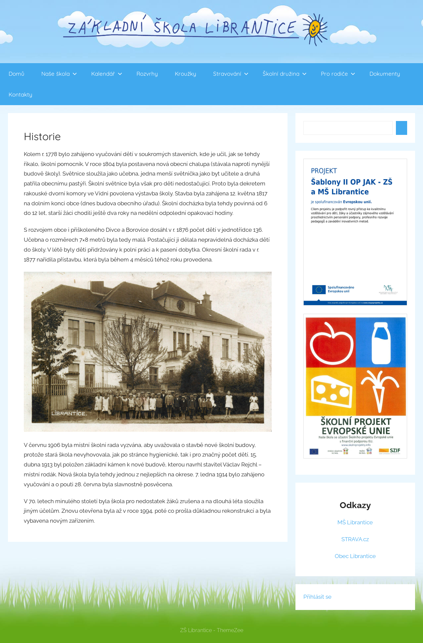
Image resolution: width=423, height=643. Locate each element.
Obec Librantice (355, 556)
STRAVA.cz (355, 539)
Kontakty (20, 94)
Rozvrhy (147, 73)
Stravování (231, 73)
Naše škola (59, 73)
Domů (16, 73)
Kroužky (185, 73)
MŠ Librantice (355, 522)
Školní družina (285, 73)
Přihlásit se (317, 596)
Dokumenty (384, 73)
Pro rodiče (338, 73)
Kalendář (106, 73)
